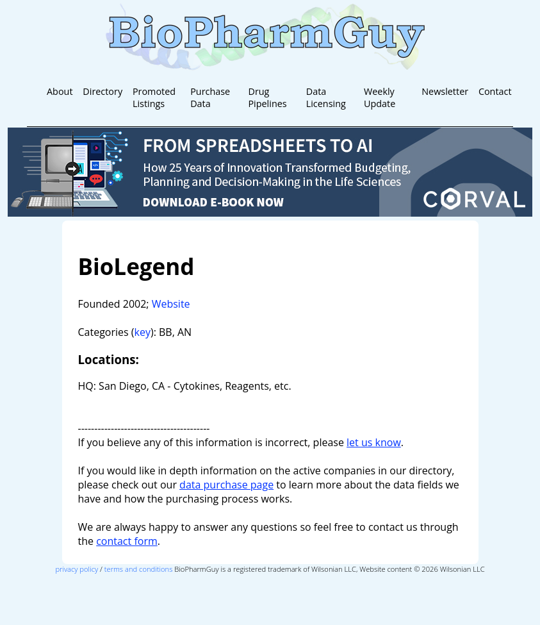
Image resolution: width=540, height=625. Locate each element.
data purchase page (226, 485)
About (60, 91)
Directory (102, 91)
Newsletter (444, 91)
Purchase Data (210, 97)
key (143, 332)
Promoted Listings (154, 97)
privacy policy (76, 569)
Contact (495, 91)
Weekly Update (379, 97)
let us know (374, 442)
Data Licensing (326, 97)
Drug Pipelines (267, 97)
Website (171, 304)
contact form (127, 541)
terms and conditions (138, 569)
